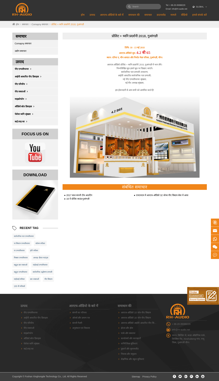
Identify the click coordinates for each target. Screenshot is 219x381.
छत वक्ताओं (34, 279)
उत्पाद (92, 14)
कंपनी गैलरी (77, 323)
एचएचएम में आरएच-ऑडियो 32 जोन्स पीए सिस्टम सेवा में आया (162, 195)
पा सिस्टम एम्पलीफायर (22, 243)
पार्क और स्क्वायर (128, 333)
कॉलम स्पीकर (40, 243)
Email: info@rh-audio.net (176, 9)
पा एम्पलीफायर (19, 250)
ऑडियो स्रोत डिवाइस (25, 106)
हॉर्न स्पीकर (34, 250)
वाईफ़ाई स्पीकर (19, 279)
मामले (173, 14)
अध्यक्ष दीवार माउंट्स (40, 258)
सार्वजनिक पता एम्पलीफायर (24, 236)
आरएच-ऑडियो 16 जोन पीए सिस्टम (136, 317)
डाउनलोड (161, 14)
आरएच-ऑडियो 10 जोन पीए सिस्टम (136, 312)
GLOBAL (200, 7)
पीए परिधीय (22, 84)
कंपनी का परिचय (79, 312)
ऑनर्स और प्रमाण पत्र (81, 317)
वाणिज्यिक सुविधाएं (129, 343)
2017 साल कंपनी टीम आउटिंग (79, 195)
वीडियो (184, 14)
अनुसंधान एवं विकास (81, 328)
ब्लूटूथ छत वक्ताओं (20, 265)
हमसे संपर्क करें (199, 14)
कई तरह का (22, 121)
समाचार (148, 14)
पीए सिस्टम (48, 279)
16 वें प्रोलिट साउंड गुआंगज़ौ (77, 198)
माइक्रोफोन (21, 99)
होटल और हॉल (127, 328)
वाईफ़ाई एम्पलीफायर (40, 265)
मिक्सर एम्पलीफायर (21, 258)
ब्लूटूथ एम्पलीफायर (20, 272)
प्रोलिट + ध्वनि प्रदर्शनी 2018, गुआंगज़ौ (67, 24)
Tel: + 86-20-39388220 (175, 5)
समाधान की (133, 14)
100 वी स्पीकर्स (19, 286)
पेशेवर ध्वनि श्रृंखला (25, 114)
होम (83, 14)
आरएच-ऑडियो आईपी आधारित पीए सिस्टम (139, 323)
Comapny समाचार (40, 24)
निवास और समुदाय (129, 354)
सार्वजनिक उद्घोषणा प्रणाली (42, 272)
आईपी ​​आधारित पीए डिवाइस (29, 76)
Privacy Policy (149, 376)
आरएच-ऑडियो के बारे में (112, 14)
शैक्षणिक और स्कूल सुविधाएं (132, 359)
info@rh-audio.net (181, 329)
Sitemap (136, 376)
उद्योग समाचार (21, 51)
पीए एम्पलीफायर (24, 69)
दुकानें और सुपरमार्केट (130, 348)
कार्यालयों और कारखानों (131, 338)
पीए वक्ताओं (22, 91)
